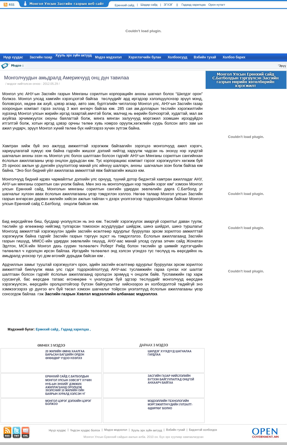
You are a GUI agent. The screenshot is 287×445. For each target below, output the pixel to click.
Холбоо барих (234, 57)
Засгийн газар (41, 57)
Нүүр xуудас (13, 57)
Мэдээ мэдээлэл (108, 57)
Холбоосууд (177, 57)
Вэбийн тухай (205, 57)
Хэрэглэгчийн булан (144, 57)
